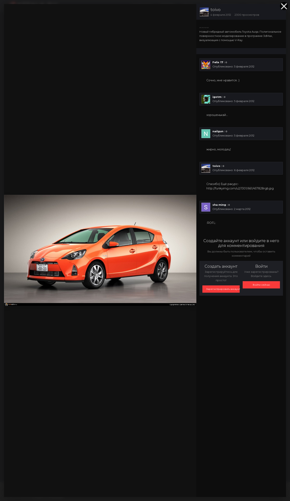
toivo (215, 9)
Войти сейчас (261, 284)
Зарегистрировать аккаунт (223, 288)
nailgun (217, 131)
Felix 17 (217, 62)
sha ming (219, 204)
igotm (217, 96)
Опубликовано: (233, 66)
